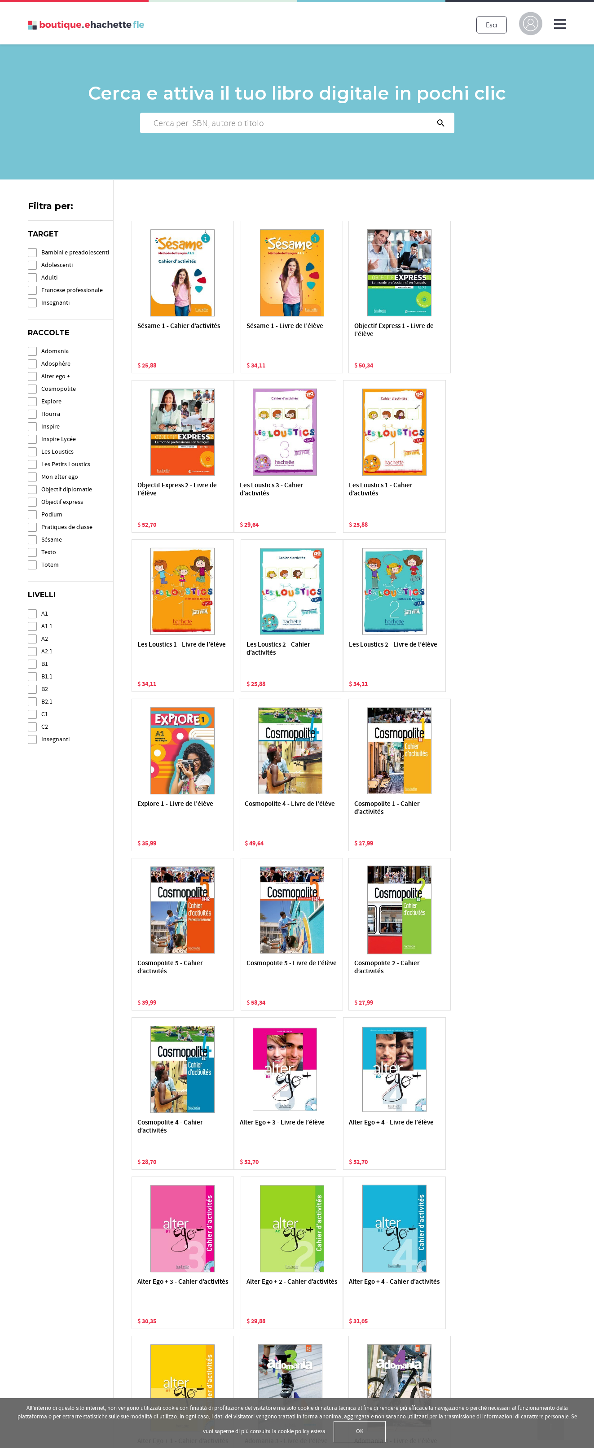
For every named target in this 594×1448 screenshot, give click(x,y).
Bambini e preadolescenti (75, 252)
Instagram (457, 1355)
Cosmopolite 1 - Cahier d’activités (432, 649)
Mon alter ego (59, 477)
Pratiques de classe (66, 527)
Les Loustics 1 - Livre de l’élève (346, 489)
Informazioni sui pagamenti (299, 1380)
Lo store (270, 1330)
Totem (50, 565)
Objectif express (62, 502)
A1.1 (47, 626)
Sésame (51, 539)
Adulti (49, 277)
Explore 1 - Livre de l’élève (252, 649)
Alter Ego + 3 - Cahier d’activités (342, 967)
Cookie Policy (48, 1353)
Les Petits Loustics (65, 464)
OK (360, 1431)
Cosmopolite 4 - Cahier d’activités (432, 808)
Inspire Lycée (58, 439)
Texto (48, 552)
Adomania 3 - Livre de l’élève (343, 1127)
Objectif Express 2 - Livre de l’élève (427, 330)
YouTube (455, 1330)
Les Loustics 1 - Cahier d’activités (256, 489)
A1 (44, 613)
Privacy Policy (48, 1341)
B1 (44, 664)
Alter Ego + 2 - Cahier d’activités (430, 967)
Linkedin (455, 1368)
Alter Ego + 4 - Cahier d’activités (167, 1127)
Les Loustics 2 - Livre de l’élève (171, 649)
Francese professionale (72, 290)
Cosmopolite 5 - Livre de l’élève (255, 808)
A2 (44, 639)
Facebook (456, 1317)
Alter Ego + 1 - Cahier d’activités (254, 1127)
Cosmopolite (58, 389)
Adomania (55, 351)
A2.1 (47, 651)
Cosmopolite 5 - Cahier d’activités (170, 808)
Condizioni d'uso (53, 1366)
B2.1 (47, 701)
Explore (51, 401)
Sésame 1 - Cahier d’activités (163, 330)
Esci (491, 24)
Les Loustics (57, 451)
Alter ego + (55, 376)
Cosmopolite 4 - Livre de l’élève (342, 649)
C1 (44, 714)
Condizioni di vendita (60, 1378)
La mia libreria (279, 1305)
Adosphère (55, 363)
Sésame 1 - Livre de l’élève (252, 330)
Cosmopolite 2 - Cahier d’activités (345, 808)
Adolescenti (57, 265)
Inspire (50, 426)
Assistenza (274, 1368)
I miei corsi (274, 1343)
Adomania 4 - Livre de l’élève (431, 1127)
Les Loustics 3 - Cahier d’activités (169, 489)
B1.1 (47, 676)
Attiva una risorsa (284, 1317)
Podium (51, 514)
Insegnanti (55, 302)
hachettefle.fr (462, 1305)
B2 (44, 689)
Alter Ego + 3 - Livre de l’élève (169, 967)
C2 (44, 727)
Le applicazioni (280, 1355)
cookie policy (293, 1431)
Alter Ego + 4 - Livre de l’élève (256, 967)
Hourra (50, 414)
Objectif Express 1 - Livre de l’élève (339, 330)
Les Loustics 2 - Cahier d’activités (431, 489)
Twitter (452, 1343)
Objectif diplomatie (66, 489)
